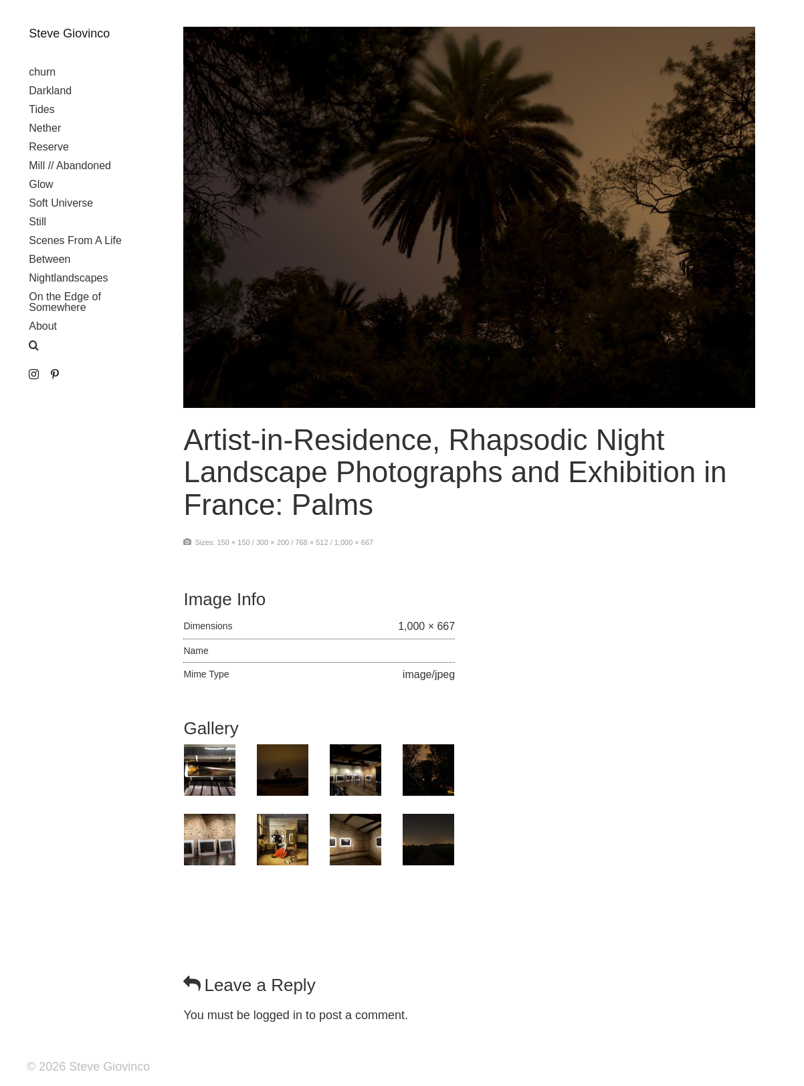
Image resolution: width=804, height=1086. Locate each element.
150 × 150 (233, 542)
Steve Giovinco (69, 33)
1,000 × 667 (353, 542)
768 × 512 (311, 542)
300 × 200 (272, 542)
